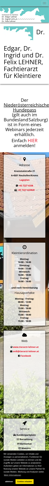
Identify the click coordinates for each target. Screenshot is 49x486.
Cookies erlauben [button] (24, 482)
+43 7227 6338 (25, 185)
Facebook (26, 354)
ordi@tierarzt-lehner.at (26, 350)
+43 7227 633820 (26, 189)
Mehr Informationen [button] (12, 475)
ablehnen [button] (9, 482)
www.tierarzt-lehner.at (26, 345)
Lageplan (24, 179)
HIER (32, 140)
